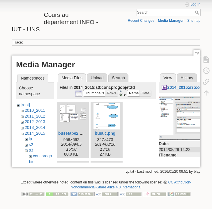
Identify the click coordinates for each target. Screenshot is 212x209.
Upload (97, 77)
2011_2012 (35, 116)
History (187, 77)
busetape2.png (72, 133)
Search (197, 12)
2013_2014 (35, 127)
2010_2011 (35, 110)
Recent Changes (141, 21)
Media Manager (171, 21)
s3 (31, 150)
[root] (25, 104)
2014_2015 (35, 133)
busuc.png (105, 133)
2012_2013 (35, 121)
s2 (31, 144)
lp (30, 138)
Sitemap (193, 21)
